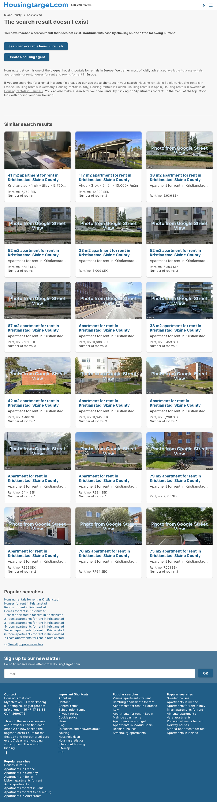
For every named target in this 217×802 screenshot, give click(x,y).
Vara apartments (179, 717)
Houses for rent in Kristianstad (25, 603)
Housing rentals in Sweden (182, 87)
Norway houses (178, 725)
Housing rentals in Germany (35, 87)
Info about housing (72, 744)
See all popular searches (25, 644)
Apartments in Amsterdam (23, 796)
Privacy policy (69, 713)
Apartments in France (19, 769)
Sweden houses (178, 698)
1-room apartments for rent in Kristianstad (33, 615)
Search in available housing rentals (35, 46)
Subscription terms (72, 709)
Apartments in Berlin (18, 776)
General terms (68, 705)
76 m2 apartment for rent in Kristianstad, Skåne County (104, 553)
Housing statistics (71, 740)
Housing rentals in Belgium (157, 82)
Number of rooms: (20, 195)
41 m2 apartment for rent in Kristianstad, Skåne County (33, 177)
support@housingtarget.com (24, 705)
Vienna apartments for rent (132, 698)
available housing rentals (184, 70)
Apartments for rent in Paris (24, 788)
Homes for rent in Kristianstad (25, 611)
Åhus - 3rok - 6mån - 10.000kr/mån (108, 185)
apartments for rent (18, 74)
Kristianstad (34, 15)
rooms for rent (72, 74)
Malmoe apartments (127, 717)
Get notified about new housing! (203, 5)
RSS (61, 752)
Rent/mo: (15, 191)
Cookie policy (68, 717)
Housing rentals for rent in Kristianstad (31, 599)
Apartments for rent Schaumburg (27, 792)
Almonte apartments (181, 713)
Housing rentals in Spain (145, 87)
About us (65, 698)
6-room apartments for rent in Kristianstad (34, 634)
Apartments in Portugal (129, 721)
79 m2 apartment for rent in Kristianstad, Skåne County (175, 478)
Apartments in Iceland (182, 733)
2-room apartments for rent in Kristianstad (34, 618)
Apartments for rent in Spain (133, 713)
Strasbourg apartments (129, 733)
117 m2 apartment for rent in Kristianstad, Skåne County (105, 177)
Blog (62, 725)
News (63, 721)
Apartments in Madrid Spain (133, 725)
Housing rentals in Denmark (23, 91)
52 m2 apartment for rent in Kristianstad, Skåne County (33, 252)
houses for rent (44, 74)
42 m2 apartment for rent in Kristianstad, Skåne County (33, 402)
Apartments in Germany (21, 773)
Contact (64, 702)
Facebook (6, 752)
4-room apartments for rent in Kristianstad (34, 626)
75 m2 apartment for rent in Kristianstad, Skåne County (175, 553)
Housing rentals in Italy (72, 87)
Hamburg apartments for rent (133, 702)
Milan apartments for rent (185, 709)
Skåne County (13, 14)
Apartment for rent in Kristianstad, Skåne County (48, 261)
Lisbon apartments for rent (23, 780)
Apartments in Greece (182, 702)
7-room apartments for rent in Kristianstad (34, 638)
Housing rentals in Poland (108, 87)
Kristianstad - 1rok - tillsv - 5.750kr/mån (41, 185)
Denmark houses (124, 729)
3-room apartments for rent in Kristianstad (34, 622)
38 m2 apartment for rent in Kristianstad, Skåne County (175, 177)
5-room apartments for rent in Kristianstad (34, 630)
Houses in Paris (15, 765)
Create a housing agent (26, 57)
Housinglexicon (69, 736)
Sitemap (64, 748)
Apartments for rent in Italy (186, 705)
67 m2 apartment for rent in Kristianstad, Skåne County (33, 327)
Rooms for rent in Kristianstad (25, 607)
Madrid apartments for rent (186, 729)
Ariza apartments (16, 784)
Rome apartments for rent (185, 721)
